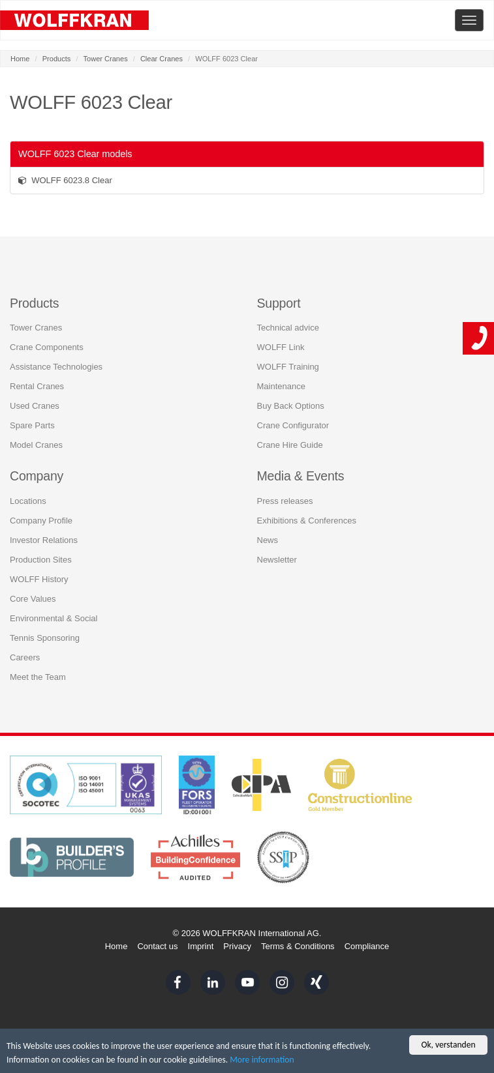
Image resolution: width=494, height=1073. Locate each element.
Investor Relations (44, 540)
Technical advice (288, 327)
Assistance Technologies (56, 367)
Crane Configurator (293, 425)
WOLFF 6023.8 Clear (65, 180)
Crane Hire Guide (290, 445)
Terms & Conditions (298, 946)
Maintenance (281, 386)
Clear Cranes (161, 59)
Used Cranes (34, 406)
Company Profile (41, 520)
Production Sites (41, 560)
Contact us (157, 946)
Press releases (285, 501)
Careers (25, 657)
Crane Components (47, 347)
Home (19, 59)
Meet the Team (38, 677)
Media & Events (301, 476)
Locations (28, 501)
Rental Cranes (37, 386)
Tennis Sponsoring (45, 638)
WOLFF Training (288, 367)
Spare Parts (32, 425)
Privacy (237, 946)
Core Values (33, 599)
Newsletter (277, 560)
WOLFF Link (281, 347)
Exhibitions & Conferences (306, 520)
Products (56, 59)
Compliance (367, 946)
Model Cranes (36, 445)
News (268, 540)
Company (36, 476)
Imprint (201, 946)
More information (262, 1059)
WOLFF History (39, 579)
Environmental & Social (53, 618)
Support (279, 303)
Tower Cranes (106, 59)
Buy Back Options (290, 406)
